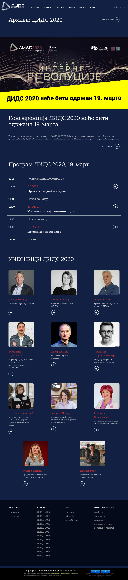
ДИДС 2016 (43, 536)
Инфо (93, 7)
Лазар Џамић (59, 352)
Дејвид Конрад (17, 300)
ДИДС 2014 (43, 544)
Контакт (70, 512)
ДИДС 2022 (43, 512)
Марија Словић (32, 471)
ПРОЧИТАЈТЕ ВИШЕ (103, 146)
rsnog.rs (98, 520)
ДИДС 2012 (43, 551)
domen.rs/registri (104, 528)
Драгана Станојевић (20, 413)
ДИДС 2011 (43, 555)
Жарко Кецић (102, 300)
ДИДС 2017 (43, 532)
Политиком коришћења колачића (62, 573)
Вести (72, 7)
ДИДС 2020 (43, 520)
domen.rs (99, 516)
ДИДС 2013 (43, 548)
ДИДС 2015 (43, 540)
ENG (125, 7)
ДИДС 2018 (43, 528)
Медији (70, 516)
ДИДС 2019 (43, 524)
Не (105, 571)
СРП (118, 7)
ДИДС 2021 (43, 516)
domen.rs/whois (103, 524)
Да (95, 571)
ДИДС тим (72, 520)
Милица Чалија (60, 413)
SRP (121, 7)
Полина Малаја (60, 300)
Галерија (47, 7)
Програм (34, 7)
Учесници (60, 7)
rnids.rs (98, 512)
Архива (82, 7)
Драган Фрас (88, 471)
